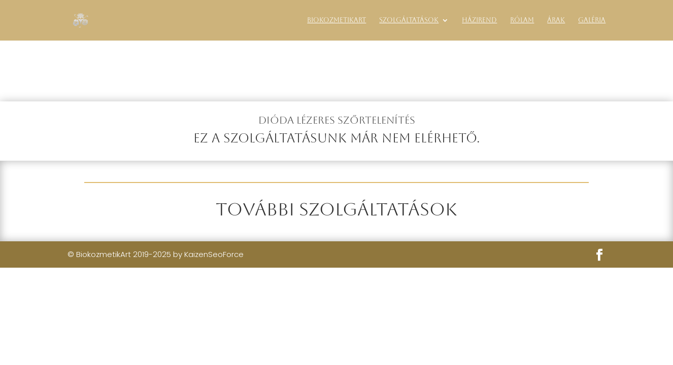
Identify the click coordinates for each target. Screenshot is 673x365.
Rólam (522, 20)
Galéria (591, 20)
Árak (556, 20)
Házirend (479, 20)
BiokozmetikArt (336, 20)
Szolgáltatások (409, 20)
